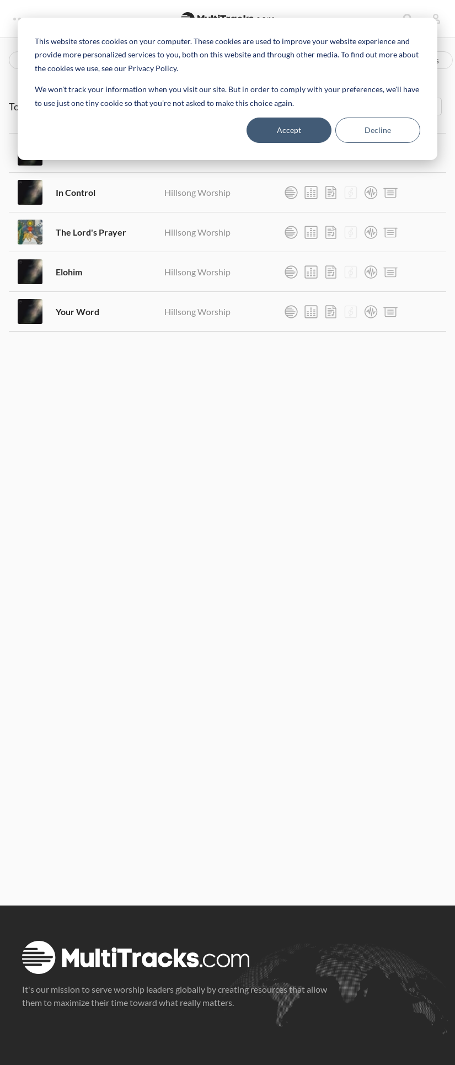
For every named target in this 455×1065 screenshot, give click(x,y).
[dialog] (227, 89)
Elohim (69, 272)
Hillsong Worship (197, 192)
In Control (75, 192)
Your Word (77, 311)
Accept (289, 130)
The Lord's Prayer (91, 232)
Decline (378, 130)
